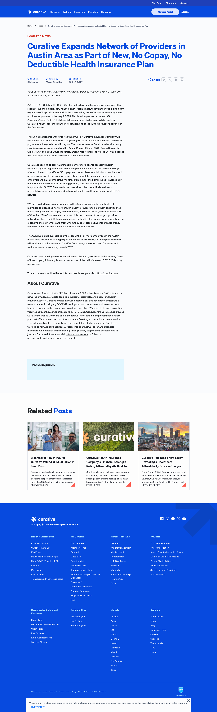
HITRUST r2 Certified (98, 692)
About (153, 621)
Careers (154, 634)
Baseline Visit (77, 561)
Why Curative (157, 616)
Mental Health (117, 552)
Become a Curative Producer (45, 624)
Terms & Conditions (56, 692)
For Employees (78, 625)
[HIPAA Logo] (181, 691)
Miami (114, 652)
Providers (93, 12)
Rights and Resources (81, 586)
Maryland (115, 647)
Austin (114, 621)
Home (30, 26)
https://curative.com (107, 273)
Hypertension (117, 556)
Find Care (157, 3)
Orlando (115, 656)
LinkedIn (71, 337)
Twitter (59, 337)
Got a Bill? (76, 556)
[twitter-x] (178, 521)
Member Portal (78, 547)
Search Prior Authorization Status (166, 552)
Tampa (114, 665)
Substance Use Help (121, 574)
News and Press (158, 629)
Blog (152, 625)
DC (112, 629)
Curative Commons (80, 591)
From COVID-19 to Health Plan (45, 561)
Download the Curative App (44, 556)
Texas (113, 669)
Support (184, 3)
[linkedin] (162, 521)
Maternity (115, 570)
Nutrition (115, 565)
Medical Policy (83, 692)
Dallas (114, 625)
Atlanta (114, 616)
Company (106, 12)
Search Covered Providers (163, 570)
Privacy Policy (71, 692)
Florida (114, 634)
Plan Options (37, 574)
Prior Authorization (159, 547)
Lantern (35, 565)
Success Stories (39, 642)
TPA (152, 647)
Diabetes (115, 543)
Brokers (67, 12)
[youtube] (184, 521)
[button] (164, 80)
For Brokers (76, 621)
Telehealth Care (78, 565)
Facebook (36, 337)
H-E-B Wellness (118, 561)
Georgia (115, 638)
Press (40, 26)
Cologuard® (76, 582)
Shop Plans (36, 619)
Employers (79, 12)
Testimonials (156, 643)
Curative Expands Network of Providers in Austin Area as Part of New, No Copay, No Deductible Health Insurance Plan (98, 26)
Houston (115, 643)
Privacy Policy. (37, 706)
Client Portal (37, 628)
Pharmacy (171, 3)
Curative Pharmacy (40, 547)
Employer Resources (41, 637)
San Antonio (116, 661)
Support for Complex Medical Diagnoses (85, 576)
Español (185, 12)
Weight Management (121, 547)
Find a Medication (159, 565)
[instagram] (167, 521)
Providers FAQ (157, 574)
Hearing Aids (117, 578)
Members (55, 12)
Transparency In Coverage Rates (47, 578)
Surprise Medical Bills (81, 595)
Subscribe (155, 638)
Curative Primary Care (82, 570)
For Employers (78, 616)
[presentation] (165, 11)
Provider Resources (160, 543)
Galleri (114, 583)
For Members (77, 543)
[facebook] (173, 521)
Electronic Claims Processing (164, 556)
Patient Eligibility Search (162, 561)
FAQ (73, 600)
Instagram (48, 337)
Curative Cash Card (40, 543)
